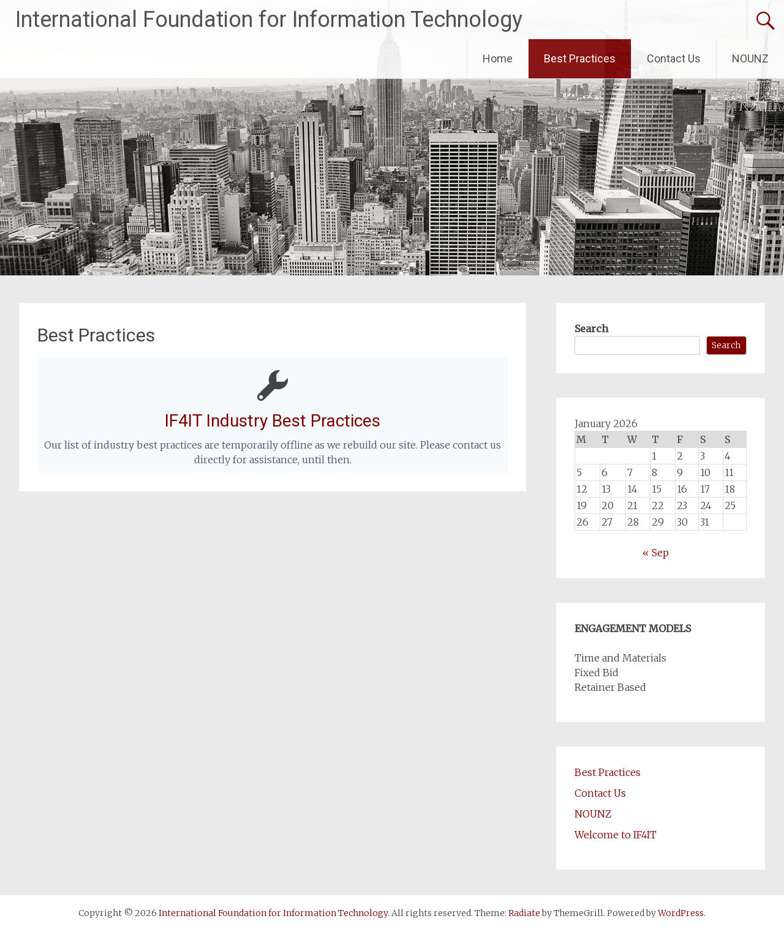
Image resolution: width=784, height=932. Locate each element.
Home (498, 58)
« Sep (656, 552)
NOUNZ (750, 58)
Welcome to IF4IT (616, 835)
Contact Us (674, 58)
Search (591, 328)
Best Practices (580, 58)
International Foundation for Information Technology (268, 19)
